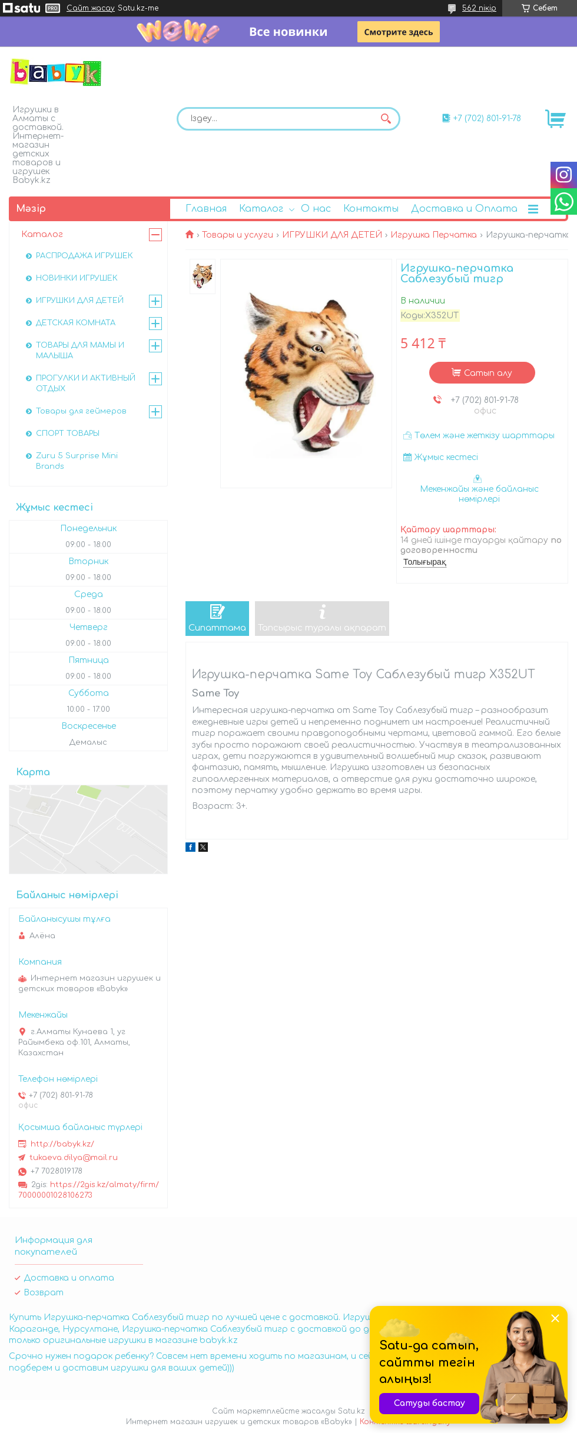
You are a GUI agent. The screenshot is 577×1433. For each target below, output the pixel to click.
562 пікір (479, 8)
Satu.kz (351, 1411)
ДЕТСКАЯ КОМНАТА (75, 323)
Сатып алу (488, 373)
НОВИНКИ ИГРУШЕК (77, 278)
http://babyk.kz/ (62, 1144)
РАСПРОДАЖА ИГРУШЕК (84, 256)
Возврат (44, 1292)
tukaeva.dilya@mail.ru (73, 1158)
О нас (316, 209)
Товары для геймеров (81, 411)
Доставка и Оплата (464, 209)
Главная (206, 209)
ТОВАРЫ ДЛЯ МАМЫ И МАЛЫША (80, 350)
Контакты (371, 209)
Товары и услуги (237, 235)
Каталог (261, 209)
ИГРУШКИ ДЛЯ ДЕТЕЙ (332, 235)
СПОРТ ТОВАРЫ (68, 433)
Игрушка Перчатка (433, 235)
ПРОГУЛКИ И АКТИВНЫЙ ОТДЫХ (85, 383)
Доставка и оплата (69, 1278)
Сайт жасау (91, 8)
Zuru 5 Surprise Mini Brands (77, 461)
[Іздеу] (385, 119)
